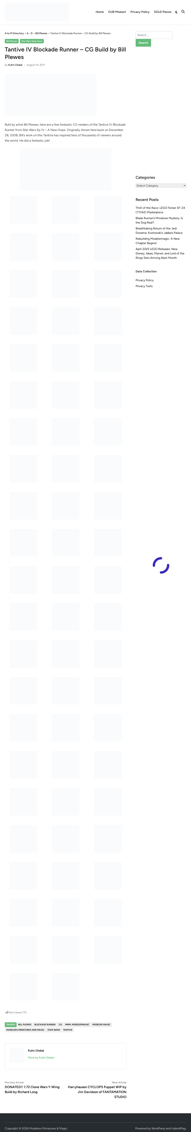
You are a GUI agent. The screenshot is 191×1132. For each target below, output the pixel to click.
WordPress (158, 1128)
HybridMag (178, 1128)
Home (100, 12)
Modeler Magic (101, 1024)
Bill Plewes (11, 41)
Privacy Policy (140, 12)
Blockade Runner (45, 1024)
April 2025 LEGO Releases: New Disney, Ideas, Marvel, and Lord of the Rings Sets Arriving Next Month (160, 253)
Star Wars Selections (31, 41)
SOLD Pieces (162, 12)
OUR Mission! (117, 12)
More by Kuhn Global (41, 1057)
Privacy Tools (144, 286)
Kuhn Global (15, 64)
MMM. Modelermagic (77, 1024)
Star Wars (53, 1030)
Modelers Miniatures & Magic (48, 1128)
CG (60, 1024)
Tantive (67, 1030)
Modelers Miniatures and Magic (25, 1030)
